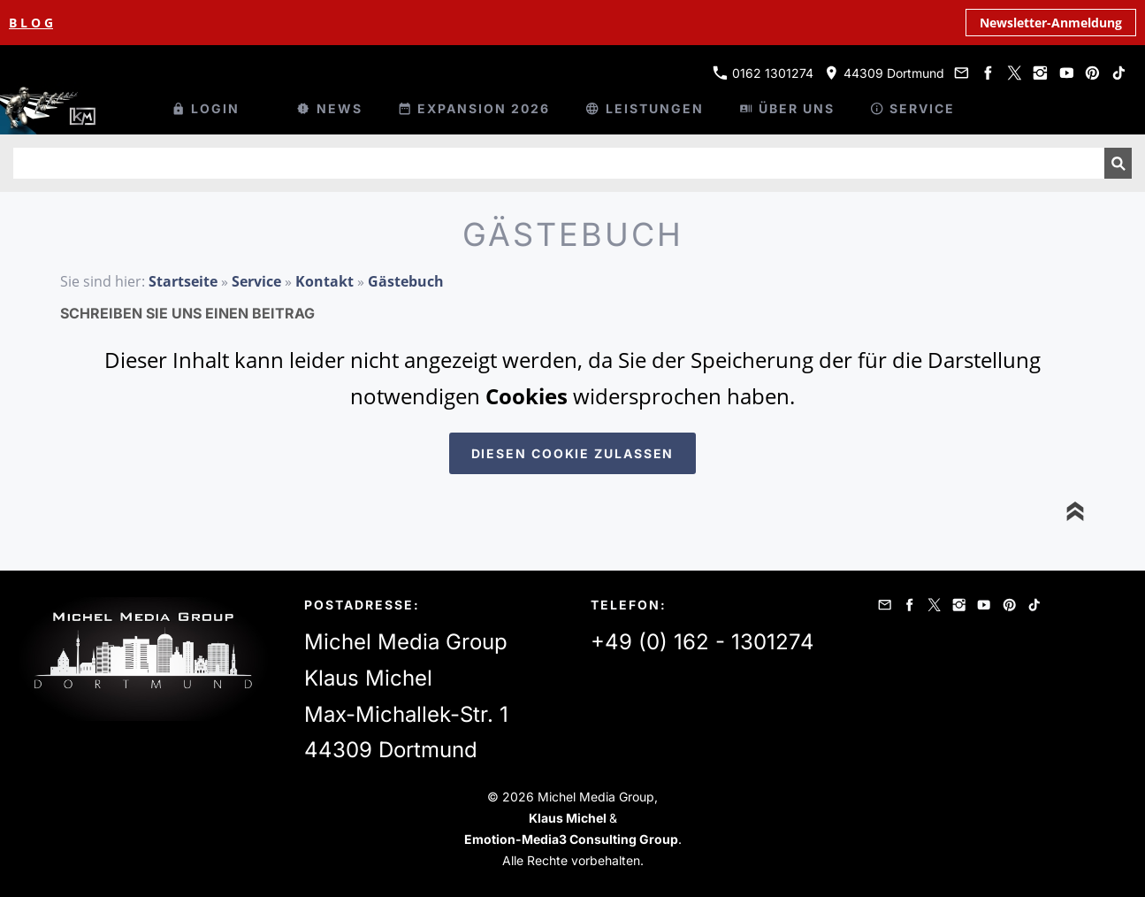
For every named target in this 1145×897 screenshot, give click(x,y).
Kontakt (324, 281)
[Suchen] (558, 163)
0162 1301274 (763, 72)
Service (256, 281)
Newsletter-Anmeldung (1051, 22)
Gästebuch (406, 281)
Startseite (183, 281)
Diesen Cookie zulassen (573, 453)
